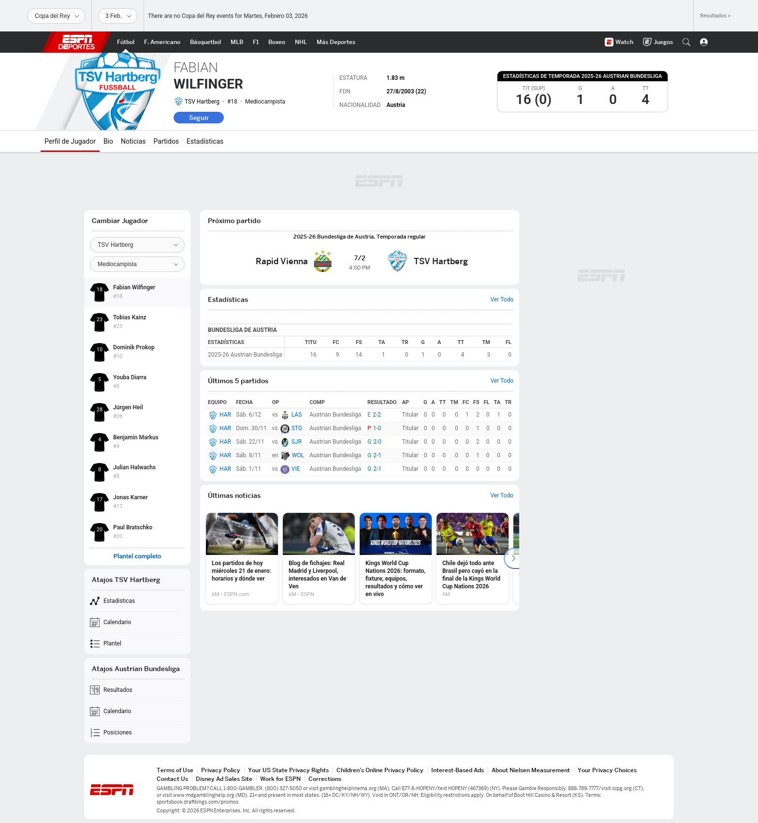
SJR (297, 441)
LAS (297, 414)
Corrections (324, 778)
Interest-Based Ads (457, 770)
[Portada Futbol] (125, 42)
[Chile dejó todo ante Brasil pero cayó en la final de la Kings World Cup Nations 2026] (473, 558)
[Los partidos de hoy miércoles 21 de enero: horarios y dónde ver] (242, 558)
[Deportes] (56, 16)
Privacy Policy (220, 770)
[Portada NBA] (205, 42)
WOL (298, 455)
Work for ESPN (280, 778)
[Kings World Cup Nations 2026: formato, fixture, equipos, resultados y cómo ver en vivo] (396, 558)
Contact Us (172, 778)
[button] (686, 42)
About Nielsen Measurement (531, 770)
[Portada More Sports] (336, 42)
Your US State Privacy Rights (288, 770)
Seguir (199, 117)
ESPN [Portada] (76, 42)
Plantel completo (137, 556)
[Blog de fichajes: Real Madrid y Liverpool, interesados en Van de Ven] (319, 558)
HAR (225, 414)
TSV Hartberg (202, 101)
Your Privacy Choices (607, 770)
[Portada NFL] (162, 42)
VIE (296, 468)
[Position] (137, 264)
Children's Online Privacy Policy (379, 770)
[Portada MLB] (237, 42)
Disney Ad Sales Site (224, 778)
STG (297, 428)
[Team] (137, 245)
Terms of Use (175, 770)
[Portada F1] (256, 42)
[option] (242, 558)
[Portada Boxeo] (276, 42)
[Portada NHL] (301, 42)
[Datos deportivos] (117, 16)
